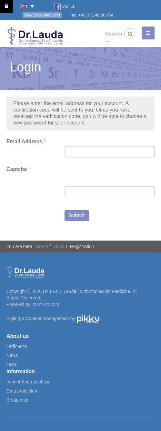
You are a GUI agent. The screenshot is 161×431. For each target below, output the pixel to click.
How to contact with (42, 15)
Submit (77, 215)
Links (59, 246)
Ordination (16, 346)
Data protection (21, 390)
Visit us (64, 7)
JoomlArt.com (45, 304)
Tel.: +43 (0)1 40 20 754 (92, 15)
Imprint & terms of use (28, 381)
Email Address (25, 141)
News (12, 355)
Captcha (18, 169)
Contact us (17, 400)
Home (42, 246)
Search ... (110, 37)
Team (11, 364)
